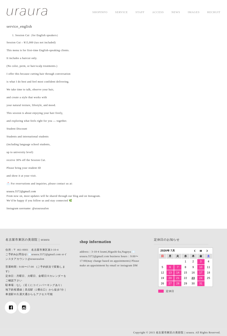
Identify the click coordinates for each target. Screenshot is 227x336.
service (121, 12)
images (193, 12)
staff (139, 12)
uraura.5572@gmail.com (21, 191)
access (158, 12)
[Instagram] (25, 307)
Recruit (213, 12)
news (175, 12)
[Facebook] (12, 307)
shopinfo (99, 12)
